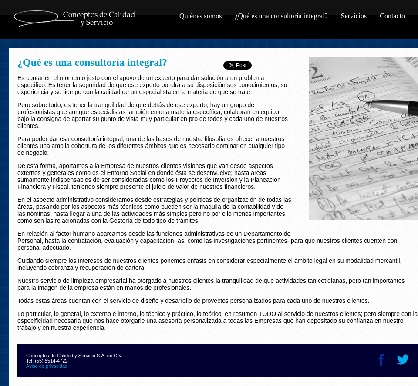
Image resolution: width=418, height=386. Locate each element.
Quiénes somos (200, 16)
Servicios (354, 16)
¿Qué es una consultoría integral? (281, 16)
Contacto (392, 16)
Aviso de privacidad (46, 366)
